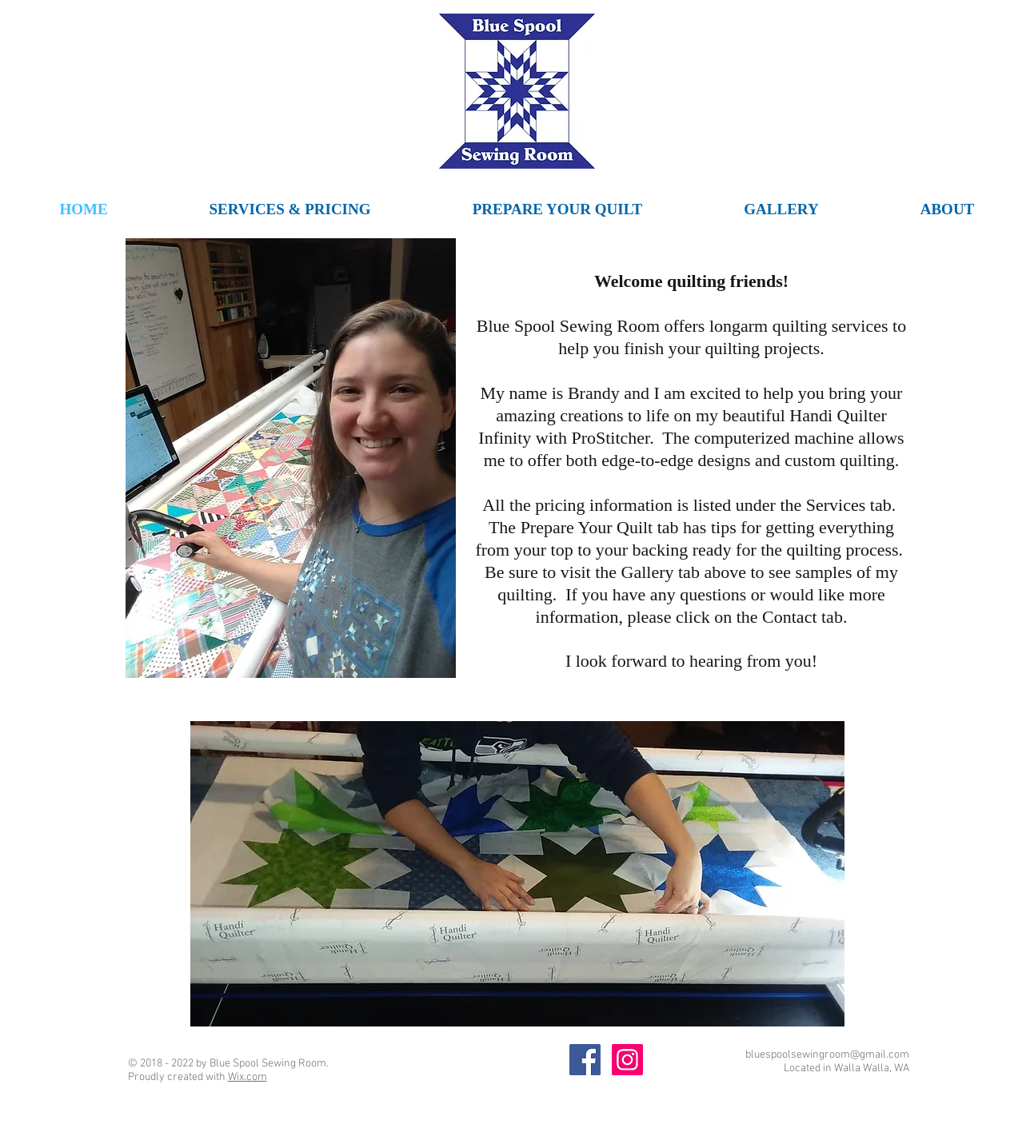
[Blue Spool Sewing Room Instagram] (627, 1059)
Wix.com (247, 1077)
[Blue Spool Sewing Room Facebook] (585, 1059)
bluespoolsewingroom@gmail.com (827, 1055)
